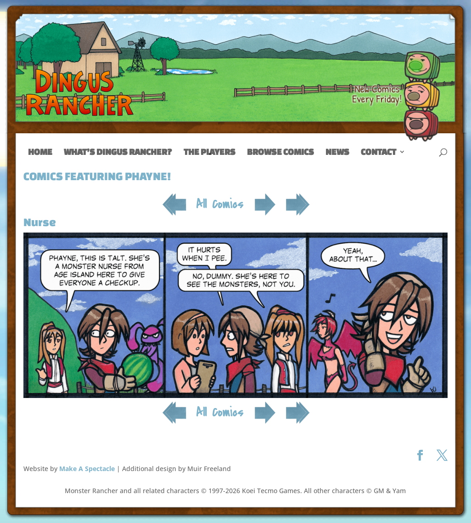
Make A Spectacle (87, 468)
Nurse (39, 222)
